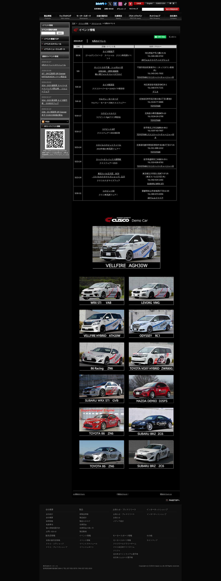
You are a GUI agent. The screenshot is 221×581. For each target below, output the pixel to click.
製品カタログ (85, 521)
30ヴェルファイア (155, 198)
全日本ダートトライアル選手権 (125, 554)
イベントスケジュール (88, 544)
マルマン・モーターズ (108, 99)
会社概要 (49, 518)
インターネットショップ (156, 514)
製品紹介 (83, 518)
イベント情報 (83, 23)
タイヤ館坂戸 (108, 51)
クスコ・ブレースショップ (56, 547)
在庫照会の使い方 (87, 528)
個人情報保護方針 (53, 528)
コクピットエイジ (108, 113)
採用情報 (49, 521)
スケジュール (96, 23)
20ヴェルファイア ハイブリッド (155, 60)
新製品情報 (84, 514)
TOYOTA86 (155, 106)
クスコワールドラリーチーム (124, 544)
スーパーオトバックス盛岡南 (108, 159)
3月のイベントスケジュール (54, 65)
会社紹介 (49, 514)
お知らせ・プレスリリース (123, 514)
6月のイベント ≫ (166, 494)
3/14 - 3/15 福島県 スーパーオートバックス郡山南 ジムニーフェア (54, 88)
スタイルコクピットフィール (108, 145)
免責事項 (49, 525)
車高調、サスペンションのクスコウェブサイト (59, 8)
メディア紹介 (118, 521)
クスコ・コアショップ (55, 544)
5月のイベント (99, 41)
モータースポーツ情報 (122, 540)
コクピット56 (108, 191)
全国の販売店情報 (53, 540)
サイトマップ (152, 540)
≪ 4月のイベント (79, 494)
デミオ (155, 92)
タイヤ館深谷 (108, 85)
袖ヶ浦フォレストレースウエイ (108, 74)
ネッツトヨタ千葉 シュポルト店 (108, 67)
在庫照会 (83, 525)
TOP (73, 23)
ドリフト (116, 551)
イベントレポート (87, 547)
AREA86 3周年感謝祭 (108, 71)
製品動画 (83, 531)
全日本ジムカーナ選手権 (123, 557)
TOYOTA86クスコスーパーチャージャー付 (155, 77)
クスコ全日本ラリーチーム (123, 547)
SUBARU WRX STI (155, 184)
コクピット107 (108, 129)
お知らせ (116, 518)
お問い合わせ (51, 531)
